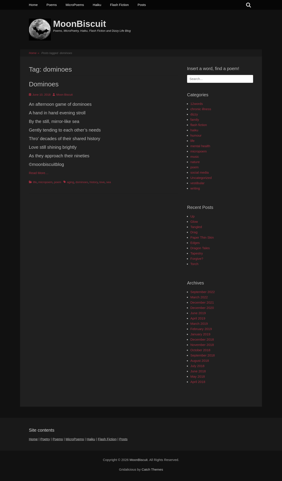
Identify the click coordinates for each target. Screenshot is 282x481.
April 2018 (197, 382)
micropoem (45, 182)
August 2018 (199, 360)
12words (196, 104)
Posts (141, 5)
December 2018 (202, 339)
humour (196, 135)
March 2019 (199, 323)
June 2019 (198, 313)
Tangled (196, 227)
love (102, 182)
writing (195, 188)
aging (70, 182)
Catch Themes (152, 469)
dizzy (194, 114)
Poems (51, 5)
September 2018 (202, 355)
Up (192, 216)
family (194, 119)
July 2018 (197, 366)
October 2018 (200, 350)
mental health (200, 146)
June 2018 (198, 371)
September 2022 (202, 292)
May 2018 (197, 376)
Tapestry (196, 253)
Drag (194, 232)
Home (33, 5)
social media (199, 172)
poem (57, 182)
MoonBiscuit (79, 24)
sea (108, 182)
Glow (194, 221)
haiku (194, 130)
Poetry (45, 439)
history (94, 182)
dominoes (82, 182)
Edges (195, 243)
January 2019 (200, 334)
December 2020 (202, 308)
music (194, 156)
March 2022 (199, 297)
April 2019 (197, 318)
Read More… (38, 173)
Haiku (97, 5)
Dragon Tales (200, 248)
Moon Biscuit (64, 94)
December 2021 (202, 302)
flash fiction (198, 125)
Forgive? (196, 258)
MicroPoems (75, 5)
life (35, 182)
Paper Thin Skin (202, 237)
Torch (194, 264)
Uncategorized (201, 178)
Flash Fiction (119, 5)
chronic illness (200, 109)
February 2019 (201, 329)
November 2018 (202, 345)
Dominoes (44, 84)
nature (195, 162)
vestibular (197, 183)
